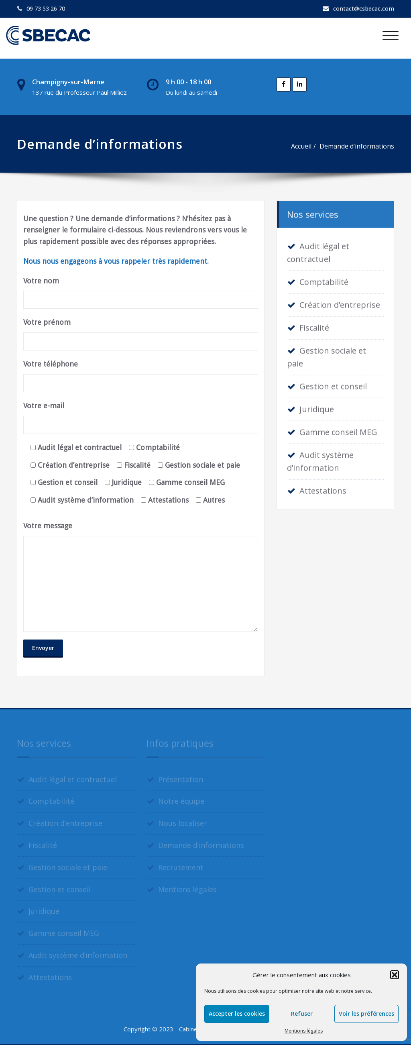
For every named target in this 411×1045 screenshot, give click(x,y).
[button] (395, 975)
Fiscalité (314, 326)
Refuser (302, 1013)
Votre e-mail (140, 417)
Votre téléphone (140, 376)
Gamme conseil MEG (338, 430)
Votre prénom (140, 334)
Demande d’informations (357, 146)
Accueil (301, 146)
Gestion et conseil (333, 384)
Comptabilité (323, 280)
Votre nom (140, 293)
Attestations (322, 489)
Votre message (140, 576)
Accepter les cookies (237, 1013)
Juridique (316, 407)
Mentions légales (304, 1030)
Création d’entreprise (339, 303)
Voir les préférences (366, 1013)
